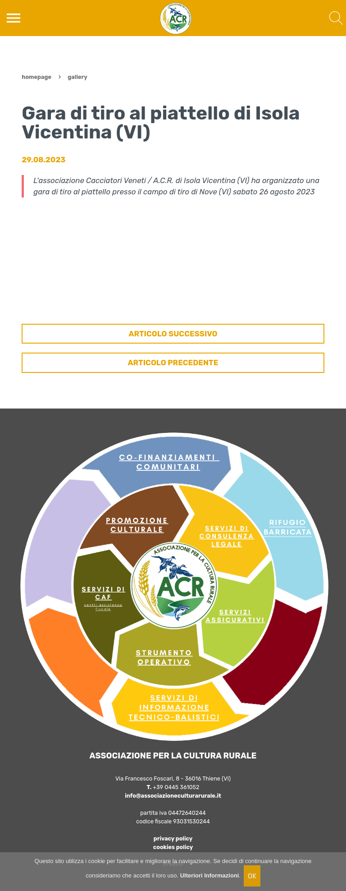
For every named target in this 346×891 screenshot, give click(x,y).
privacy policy (173, 838)
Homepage (36, 76)
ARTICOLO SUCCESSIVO (172, 333)
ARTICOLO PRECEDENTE (173, 362)
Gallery (77, 76)
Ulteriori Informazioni (209, 875)
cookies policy (173, 847)
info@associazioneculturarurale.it (173, 795)
